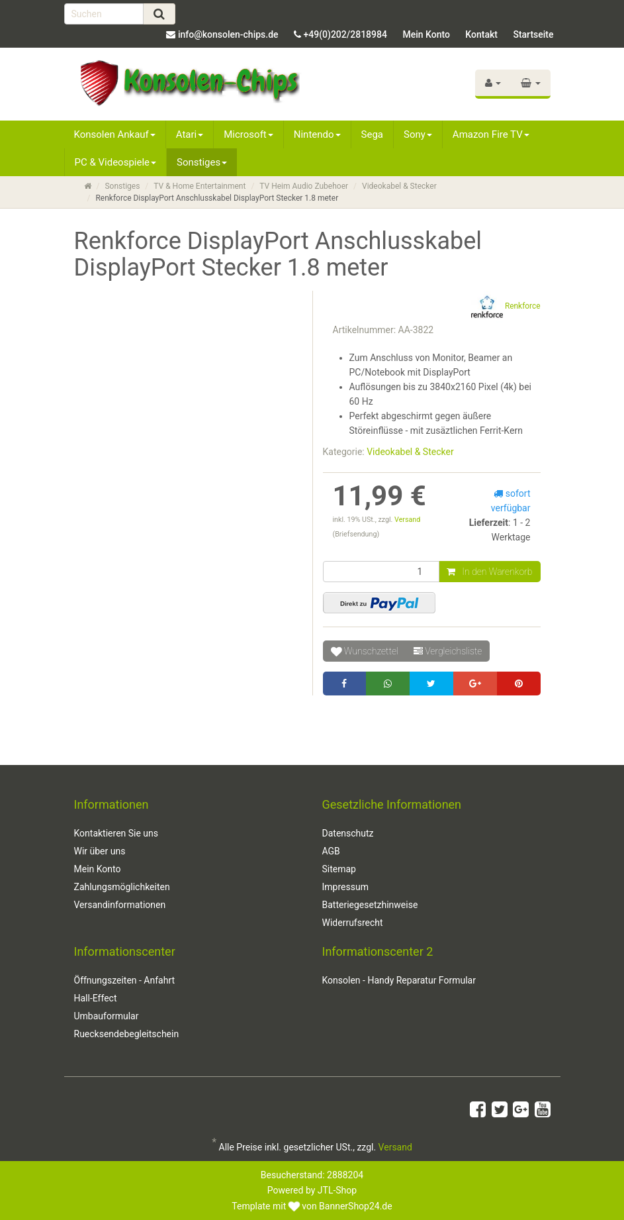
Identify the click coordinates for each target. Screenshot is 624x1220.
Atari (189, 134)
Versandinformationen (120, 904)
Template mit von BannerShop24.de (312, 1206)
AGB (331, 851)
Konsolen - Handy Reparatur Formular (399, 980)
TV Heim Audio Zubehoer (303, 186)
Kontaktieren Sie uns (116, 833)
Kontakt (481, 34)
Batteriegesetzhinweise (370, 904)
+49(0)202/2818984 (345, 34)
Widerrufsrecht (352, 922)
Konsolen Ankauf (115, 134)
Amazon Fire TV (491, 134)
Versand (407, 519)
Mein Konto (425, 34)
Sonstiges (202, 162)
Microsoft (248, 134)
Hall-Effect (95, 998)
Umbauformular (106, 1016)
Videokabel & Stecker (399, 186)
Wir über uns (100, 851)
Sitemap (339, 869)
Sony (418, 134)
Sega (372, 134)
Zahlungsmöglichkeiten (122, 887)
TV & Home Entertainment (199, 186)
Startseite (533, 34)
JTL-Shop (337, 1190)
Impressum (345, 887)
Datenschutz (348, 833)
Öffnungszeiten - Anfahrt (124, 980)
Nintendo (317, 134)
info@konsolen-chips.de (228, 34)
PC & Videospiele (116, 162)
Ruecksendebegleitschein (126, 1034)
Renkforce (506, 307)
